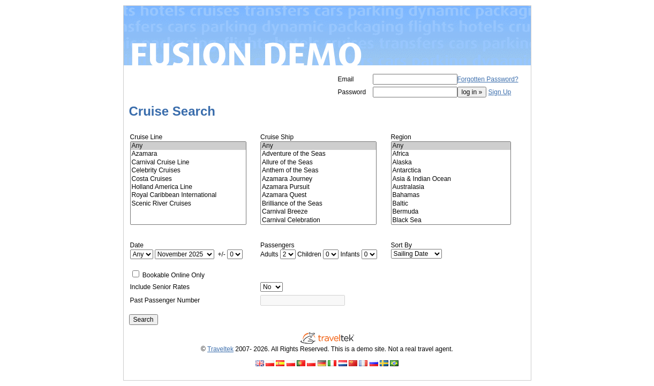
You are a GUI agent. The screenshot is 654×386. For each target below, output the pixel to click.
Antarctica (451, 170)
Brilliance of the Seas (318, 204)
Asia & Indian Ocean (451, 179)
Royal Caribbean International (188, 195)
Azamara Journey (318, 179)
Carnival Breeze (318, 212)
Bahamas (451, 195)
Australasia (451, 187)
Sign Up (500, 92)
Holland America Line (188, 187)
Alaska (451, 162)
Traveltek (220, 349)
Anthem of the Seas (318, 170)
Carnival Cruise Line (188, 162)
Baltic (451, 204)
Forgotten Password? (487, 79)
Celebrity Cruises (188, 170)
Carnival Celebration (318, 220)
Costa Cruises (188, 179)
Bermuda (451, 212)
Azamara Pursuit (318, 187)
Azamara (188, 154)
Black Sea (451, 220)
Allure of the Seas (318, 162)
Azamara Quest (318, 195)
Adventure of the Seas (318, 154)
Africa (451, 154)
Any (188, 146)
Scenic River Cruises (188, 204)
